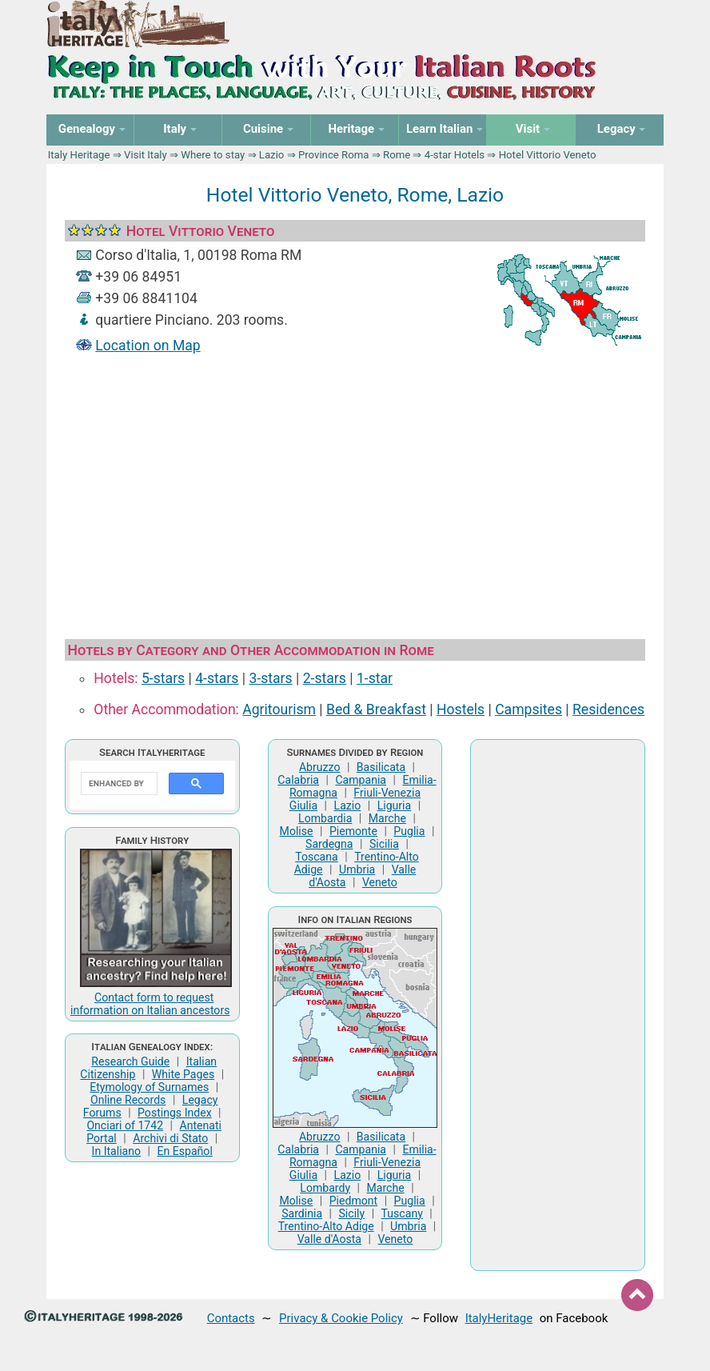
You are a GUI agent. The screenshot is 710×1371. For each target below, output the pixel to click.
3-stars (270, 678)
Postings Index (175, 1112)
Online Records (128, 1099)
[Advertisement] (355, 492)
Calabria (298, 779)
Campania (360, 779)
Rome (396, 155)
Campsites (528, 709)
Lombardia (325, 818)
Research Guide (130, 1061)
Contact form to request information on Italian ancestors (149, 1004)
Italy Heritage (79, 155)
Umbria (357, 869)
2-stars (324, 678)
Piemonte (353, 831)
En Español (185, 1151)
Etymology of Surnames (149, 1087)
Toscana (316, 856)
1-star (375, 678)
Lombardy (325, 1187)
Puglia (409, 831)
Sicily (352, 1213)
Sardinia (301, 1213)
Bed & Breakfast (376, 709)
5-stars (163, 678)
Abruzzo (320, 767)
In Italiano (117, 1151)
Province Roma (333, 155)
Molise (296, 831)
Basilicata (381, 767)
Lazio (272, 155)
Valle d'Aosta (329, 1239)
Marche (387, 818)
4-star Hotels (455, 155)
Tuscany (402, 1213)
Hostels (461, 709)
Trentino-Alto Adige (326, 1226)
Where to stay (213, 155)
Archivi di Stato (170, 1138)
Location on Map (147, 346)
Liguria (394, 805)
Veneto (379, 882)
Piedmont (353, 1200)
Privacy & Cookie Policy (341, 1318)
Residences (608, 709)
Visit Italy (145, 155)
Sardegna (329, 843)
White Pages (183, 1074)
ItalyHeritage (498, 1318)
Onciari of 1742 (124, 1125)
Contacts (231, 1318)
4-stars (216, 678)
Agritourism (279, 709)
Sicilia (384, 843)
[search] (117, 784)
